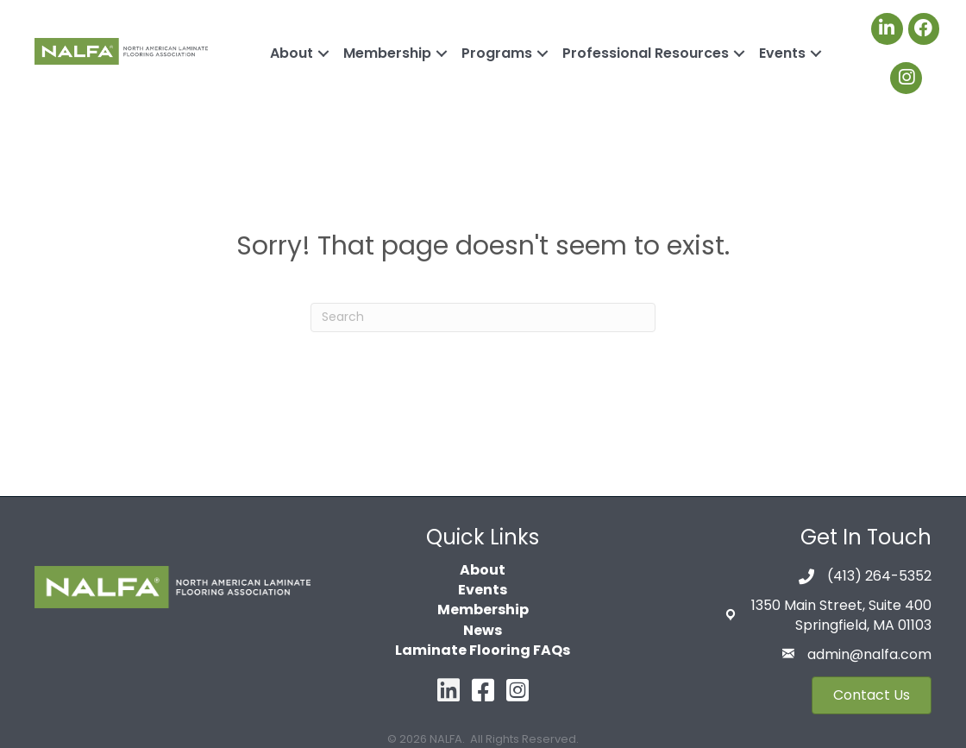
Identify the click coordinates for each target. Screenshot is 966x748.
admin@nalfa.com (869, 654)
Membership (387, 53)
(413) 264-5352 (879, 576)
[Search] (483, 317)
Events (782, 53)
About (291, 53)
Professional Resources (645, 53)
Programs (496, 53)
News (482, 630)
